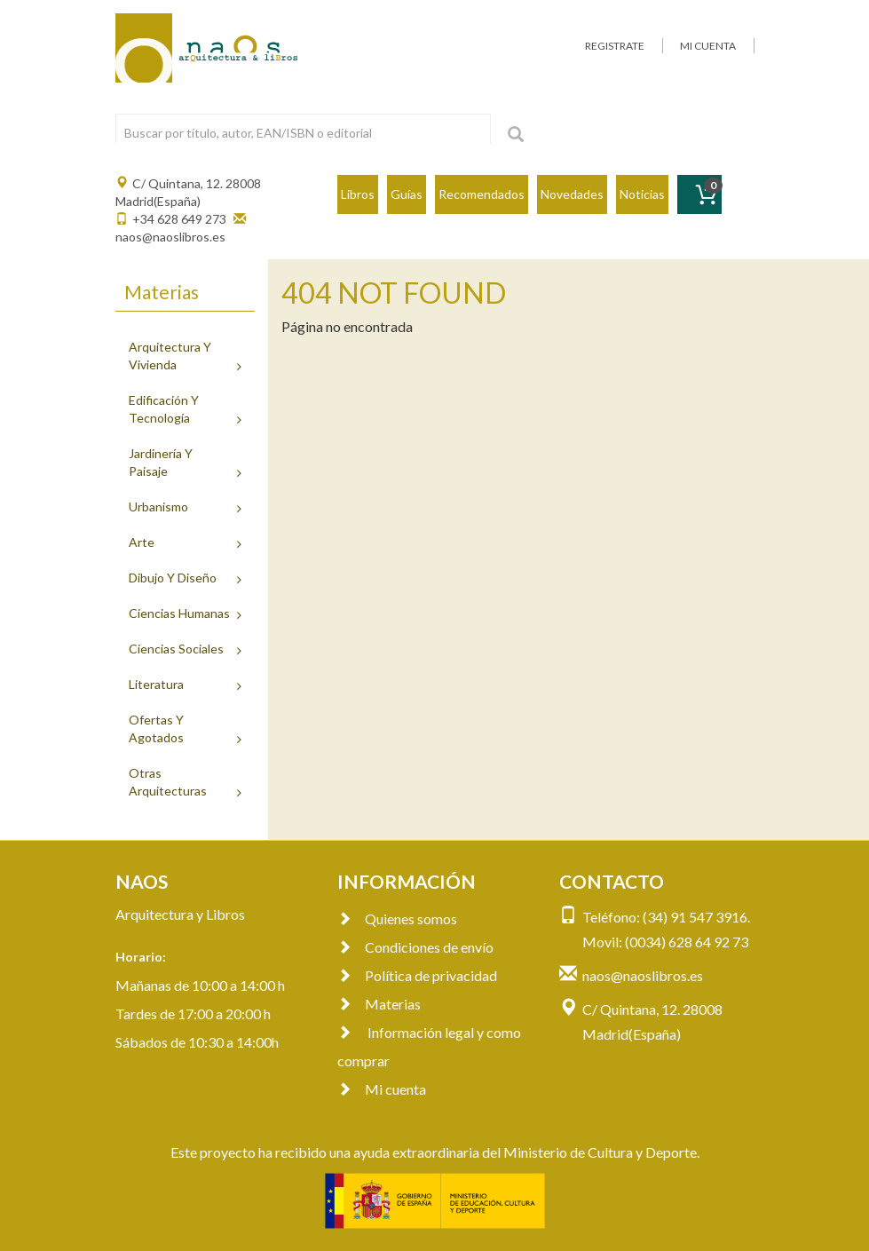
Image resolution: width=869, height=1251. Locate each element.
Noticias (642, 194)
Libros (358, 194)
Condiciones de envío (415, 946)
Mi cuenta (381, 1089)
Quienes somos (397, 918)
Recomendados (481, 194)
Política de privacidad (417, 975)
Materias (379, 1003)
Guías (407, 194)
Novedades (572, 194)
